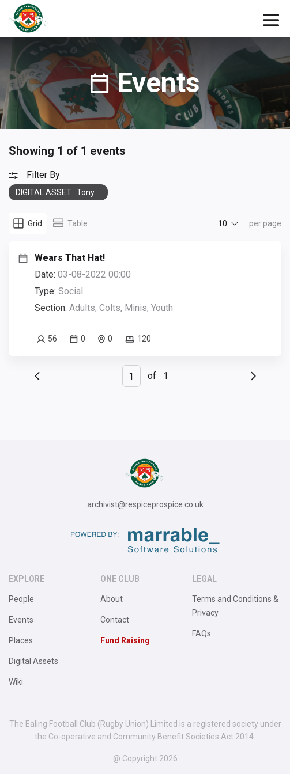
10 (222, 223)
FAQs (201, 633)
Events (21, 619)
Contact (114, 619)
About (111, 599)
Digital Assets (33, 661)
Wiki (16, 681)
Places (21, 640)
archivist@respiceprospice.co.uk (145, 504)
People (21, 599)
